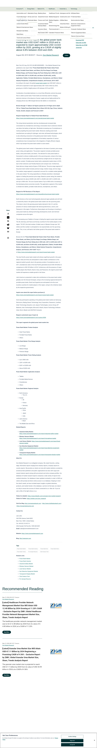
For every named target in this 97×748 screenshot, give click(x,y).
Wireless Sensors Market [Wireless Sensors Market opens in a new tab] (26, 566)
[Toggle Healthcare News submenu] (58, 9)
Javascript (79, 47)
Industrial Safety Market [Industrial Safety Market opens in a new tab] (26, 563)
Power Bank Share (55, 548)
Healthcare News (52, 9)
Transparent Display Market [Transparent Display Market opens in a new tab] (27, 574)
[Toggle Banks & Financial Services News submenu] (47, 9)
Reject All (72, 740)
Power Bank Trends (21, 551)
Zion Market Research (51, 55)
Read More (6, 632)
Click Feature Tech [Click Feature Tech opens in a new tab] (24, 576)
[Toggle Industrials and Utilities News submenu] (69, 9)
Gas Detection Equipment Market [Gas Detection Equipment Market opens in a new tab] (28, 571)
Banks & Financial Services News (41, 9)
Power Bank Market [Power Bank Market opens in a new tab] (24, 558)
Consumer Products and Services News (20, 9)
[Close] (94, 740)
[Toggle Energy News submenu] (36, 9)
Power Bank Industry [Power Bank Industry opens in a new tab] (25, 561)
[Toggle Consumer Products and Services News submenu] (25, 9)
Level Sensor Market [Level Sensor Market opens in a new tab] (25, 569)
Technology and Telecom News (74, 9)
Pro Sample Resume (33, 551)
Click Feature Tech (44, 551)
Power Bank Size (44, 548)
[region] (48, 740)
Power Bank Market (21, 548)
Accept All (72, 744)
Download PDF (80, 40)
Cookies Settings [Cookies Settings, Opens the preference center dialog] (72, 736)
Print (77, 37)
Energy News (30, 9)
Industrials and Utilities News (63, 9)
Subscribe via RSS (81, 42)
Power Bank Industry (33, 548)
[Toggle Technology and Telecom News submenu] (80, 9)
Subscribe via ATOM (81, 45)
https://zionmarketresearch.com (85, 27)
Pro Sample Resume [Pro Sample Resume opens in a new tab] (25, 579)
